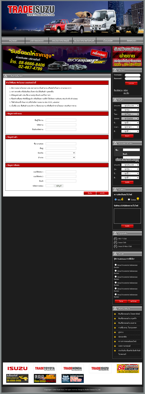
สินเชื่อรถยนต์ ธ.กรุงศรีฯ (127, 318)
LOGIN (131, 83)
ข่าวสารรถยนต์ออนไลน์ (127, 341)
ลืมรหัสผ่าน (118, 90)
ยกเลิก (102, 193)
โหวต (121, 301)
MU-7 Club (122, 239)
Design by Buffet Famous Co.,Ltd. (89, 389)
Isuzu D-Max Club (125, 246)
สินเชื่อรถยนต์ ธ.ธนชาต (127, 323)
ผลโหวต (133, 301)
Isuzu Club (122, 242)
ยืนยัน (90, 193)
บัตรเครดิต (122, 337)
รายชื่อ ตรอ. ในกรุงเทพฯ (127, 328)
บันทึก (127, 182)
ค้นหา (127, 136)
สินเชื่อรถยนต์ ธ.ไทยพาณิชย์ (129, 314)
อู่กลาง (120, 332)
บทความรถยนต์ (124, 346)
